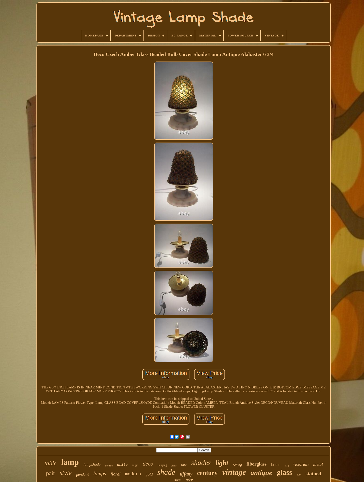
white (122, 465)
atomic (109, 465)
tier (299, 474)
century (207, 472)
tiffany (186, 473)
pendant (82, 474)
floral (115, 474)
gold (149, 474)
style (66, 472)
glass (284, 472)
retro (189, 479)
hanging (162, 465)
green (178, 479)
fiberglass (256, 464)
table (51, 463)
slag (287, 465)
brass (275, 465)
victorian (301, 464)
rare (184, 465)
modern (133, 474)
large (135, 465)
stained (313, 473)
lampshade (92, 464)
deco (148, 464)
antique (261, 472)
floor (174, 465)
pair (50, 473)
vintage (234, 472)
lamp (70, 462)
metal (318, 464)
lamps (99, 473)
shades (201, 463)
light (221, 463)
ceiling (237, 465)
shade (166, 472)
